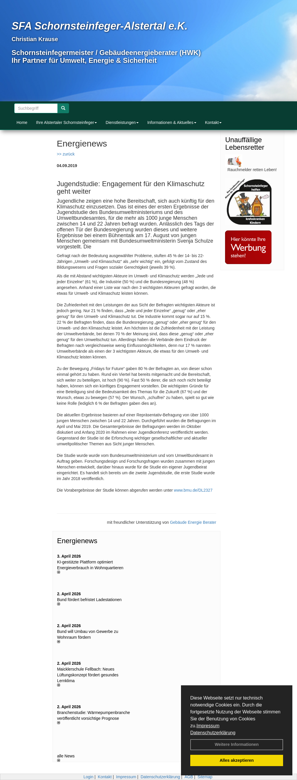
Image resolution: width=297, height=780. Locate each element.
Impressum (207, 725)
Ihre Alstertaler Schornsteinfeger (66, 122)
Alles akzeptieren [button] (237, 760)
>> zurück (66, 154)
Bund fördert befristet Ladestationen (89, 599)
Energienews (77, 541)
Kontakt (213, 122)
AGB (188, 776)
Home (22, 122)
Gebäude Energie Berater (193, 522)
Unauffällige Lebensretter (244, 143)
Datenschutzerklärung (213, 732)
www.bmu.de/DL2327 (193, 490)
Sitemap (205, 776)
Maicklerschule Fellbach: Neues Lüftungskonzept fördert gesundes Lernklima (88, 675)
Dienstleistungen (122, 122)
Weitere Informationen (237, 744)
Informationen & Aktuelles (171, 122)
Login (88, 776)
